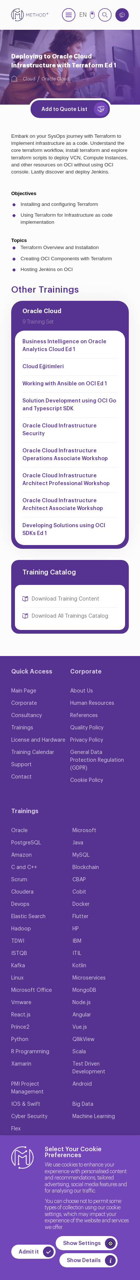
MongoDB (84, 990)
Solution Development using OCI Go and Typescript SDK (69, 404)
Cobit (79, 892)
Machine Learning (93, 1116)
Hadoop (21, 929)
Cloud (29, 79)
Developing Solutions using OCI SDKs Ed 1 (63, 529)
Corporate (24, 703)
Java (77, 843)
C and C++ (24, 867)
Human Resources (92, 703)
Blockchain (85, 867)
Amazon (21, 855)
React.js (21, 1015)
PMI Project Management (27, 1088)
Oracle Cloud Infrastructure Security (59, 429)
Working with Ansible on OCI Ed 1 (64, 383)
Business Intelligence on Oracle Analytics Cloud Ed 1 (64, 345)
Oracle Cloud (55, 79)
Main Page (23, 691)
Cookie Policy (86, 780)
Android (82, 1084)
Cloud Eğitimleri (43, 366)
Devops (20, 904)
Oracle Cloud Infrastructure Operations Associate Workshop (65, 454)
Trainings (22, 727)
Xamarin (21, 1064)
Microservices (89, 978)
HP (75, 929)
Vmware (21, 1002)
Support (21, 764)
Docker (81, 904)
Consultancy (26, 715)
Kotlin (79, 965)
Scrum (19, 879)
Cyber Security (29, 1116)
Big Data (82, 1104)
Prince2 (20, 1027)
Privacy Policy (86, 740)
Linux (17, 978)
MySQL (81, 855)
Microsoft (84, 830)
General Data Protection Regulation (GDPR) (97, 760)
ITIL (76, 953)
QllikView (83, 1039)
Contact (21, 777)
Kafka (18, 965)
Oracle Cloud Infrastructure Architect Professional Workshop (66, 479)
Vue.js (79, 1027)
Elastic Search (28, 916)
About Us (81, 691)
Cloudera (22, 892)
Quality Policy (86, 727)
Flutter (80, 916)
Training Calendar (32, 752)
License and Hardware (38, 740)
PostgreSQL (26, 843)
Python (19, 1039)
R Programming (30, 1051)
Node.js (81, 1002)
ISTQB (19, 953)
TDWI (17, 941)
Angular (81, 1015)
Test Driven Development (88, 1067)
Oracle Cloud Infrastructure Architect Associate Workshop (62, 504)
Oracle (19, 830)
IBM (76, 941)
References (84, 715)
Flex (16, 1128)
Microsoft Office (31, 990)
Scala (79, 1051)
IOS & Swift (25, 1104)
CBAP (79, 879)
